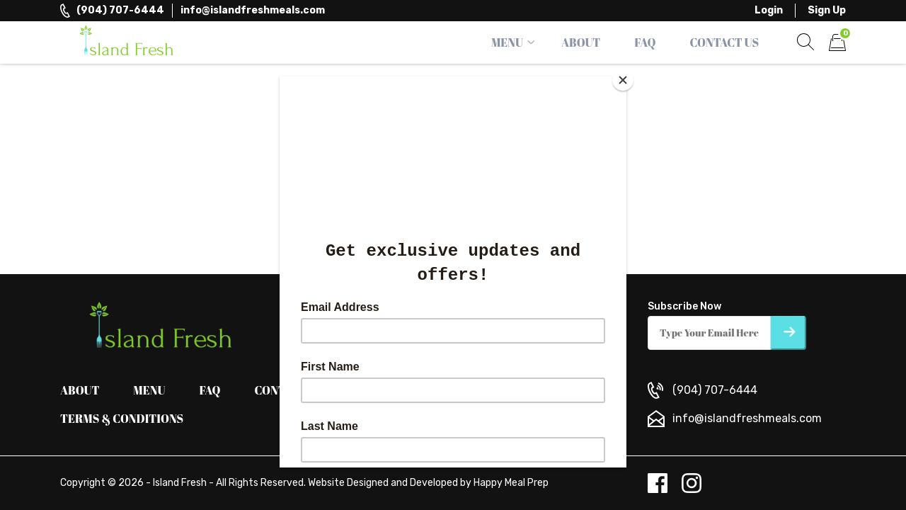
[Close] (622, 80)
